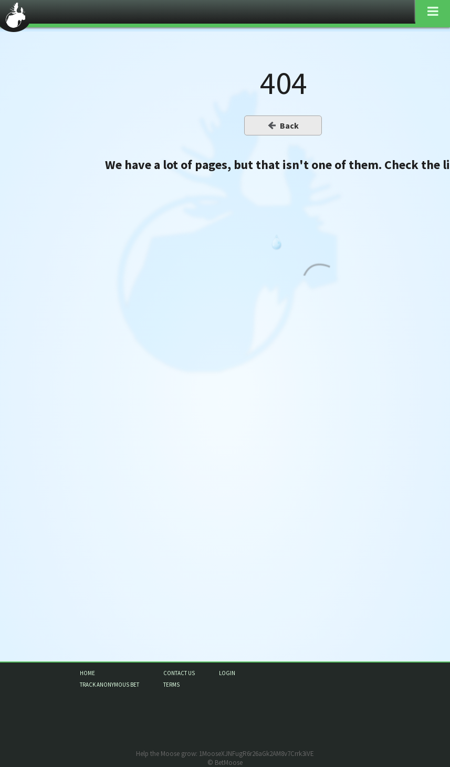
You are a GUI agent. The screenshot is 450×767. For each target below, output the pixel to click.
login (227, 673)
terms (171, 684)
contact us (179, 673)
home (87, 673)
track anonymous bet (109, 684)
